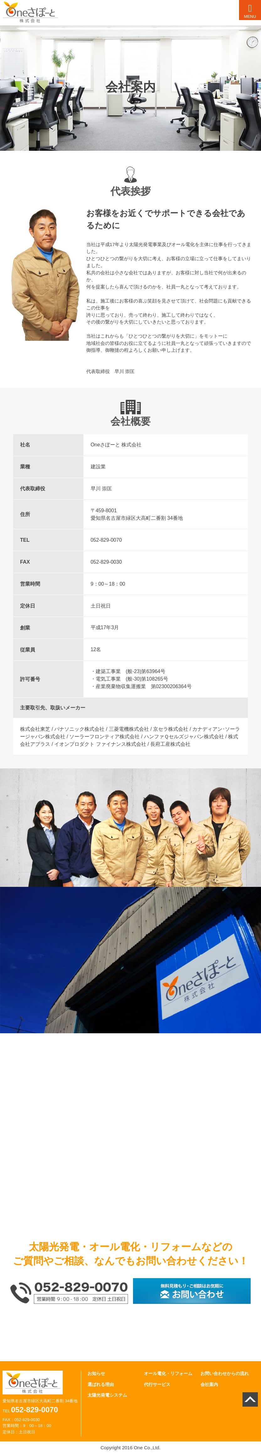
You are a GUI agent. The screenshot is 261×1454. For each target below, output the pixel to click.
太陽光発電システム (107, 1395)
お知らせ (96, 1373)
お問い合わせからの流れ (224, 1373)
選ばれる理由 (101, 1384)
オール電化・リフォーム (168, 1373)
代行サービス (157, 1384)
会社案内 (209, 1384)
